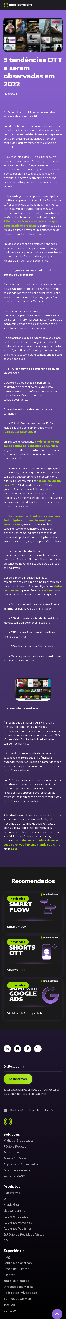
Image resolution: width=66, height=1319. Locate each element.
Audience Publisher (17, 1228)
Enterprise (11, 1152)
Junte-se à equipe (16, 1281)
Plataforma (12, 1192)
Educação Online (16, 1158)
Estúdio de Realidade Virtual (24, 1234)
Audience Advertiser (19, 1222)
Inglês (49, 1110)
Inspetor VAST (14, 1176)
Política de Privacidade (20, 1292)
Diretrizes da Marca (18, 1286)
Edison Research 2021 (19, 431)
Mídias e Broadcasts (18, 1140)
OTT (7, 1198)
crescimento (48, 590)
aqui (14, 848)
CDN (7, 1240)
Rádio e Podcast (16, 1146)
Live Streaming (14, 1210)
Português (17, 1110)
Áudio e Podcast (16, 1216)
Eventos (10, 1304)
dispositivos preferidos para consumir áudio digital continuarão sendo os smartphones (32, 520)
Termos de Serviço (17, 1298)
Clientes (9, 1275)
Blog (7, 1257)
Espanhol (35, 1110)
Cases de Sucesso (17, 1269)
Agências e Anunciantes (21, 1164)
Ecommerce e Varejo (18, 1170)
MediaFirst (11, 1204)
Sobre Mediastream (18, 1263)
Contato (10, 1310)
